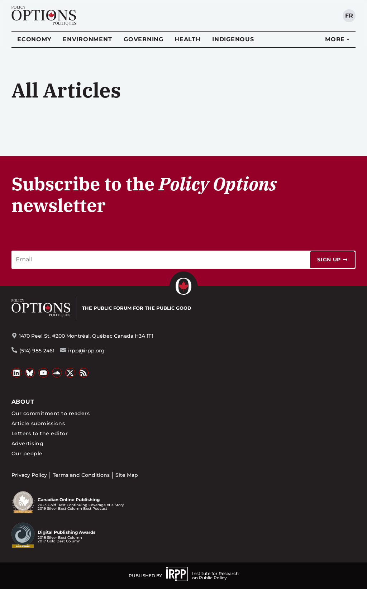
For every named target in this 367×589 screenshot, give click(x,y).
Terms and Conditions (81, 475)
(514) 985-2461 (36, 350)
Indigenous (233, 39)
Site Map (126, 475)
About (22, 401)
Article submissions (38, 423)
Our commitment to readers (50, 413)
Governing (143, 39)
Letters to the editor (39, 433)
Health (188, 39)
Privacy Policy (29, 475)
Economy (34, 39)
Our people (27, 453)
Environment (87, 39)
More (335, 39)
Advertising (27, 443)
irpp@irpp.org (86, 350)
